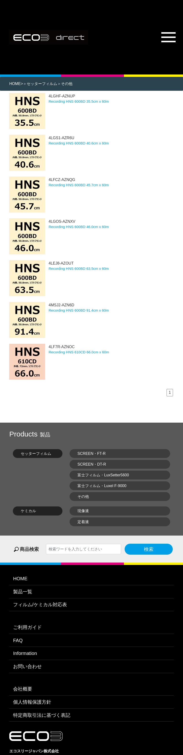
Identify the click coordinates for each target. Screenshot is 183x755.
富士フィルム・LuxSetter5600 (103, 471)
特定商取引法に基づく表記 (41, 711)
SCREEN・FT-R (91, 450)
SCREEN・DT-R (91, 461)
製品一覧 (22, 588)
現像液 (83, 507)
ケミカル (28, 507)
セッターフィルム (42, 80)
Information (25, 650)
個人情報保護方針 (32, 698)
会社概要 (22, 685)
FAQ (18, 636)
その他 (66, 80)
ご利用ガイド (27, 624)
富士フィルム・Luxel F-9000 (101, 482)
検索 (148, 545)
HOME (15, 80)
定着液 (83, 518)
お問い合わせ (27, 662)
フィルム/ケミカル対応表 (40, 601)
